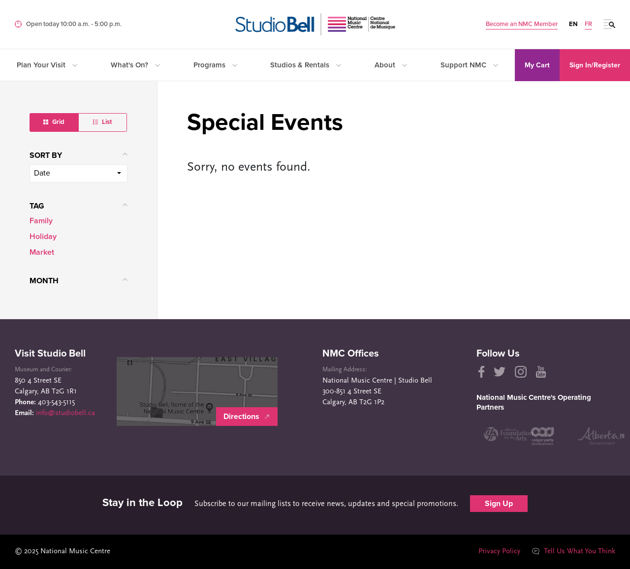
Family (41, 221)
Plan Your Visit (47, 64)
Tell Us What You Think (573, 551)
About (391, 64)
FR (588, 24)
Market (42, 252)
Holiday (43, 236)
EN (573, 24)
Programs (215, 64)
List (102, 122)
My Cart (537, 65)
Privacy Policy (499, 551)
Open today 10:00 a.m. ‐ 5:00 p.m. (74, 24)
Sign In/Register (594, 65)
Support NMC (469, 64)
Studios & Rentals (305, 64)
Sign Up (499, 504)
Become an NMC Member (522, 24)
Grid (53, 122)
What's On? (135, 64)
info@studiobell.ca (65, 413)
